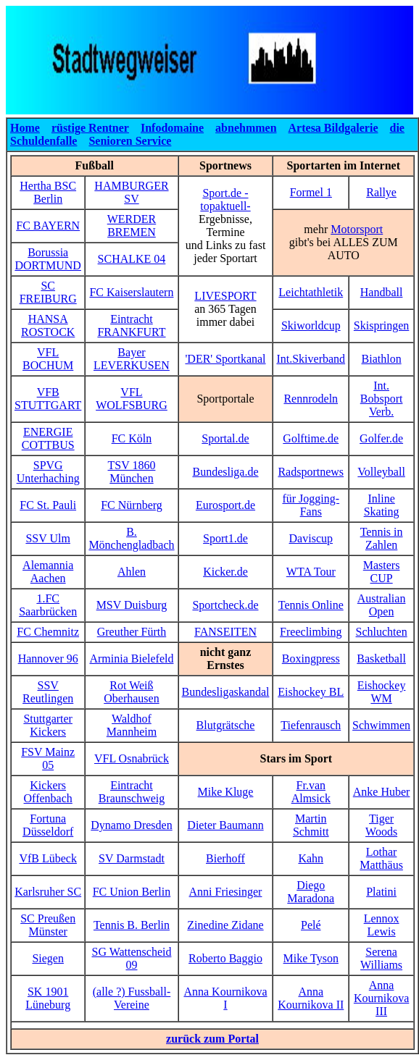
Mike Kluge (226, 792)
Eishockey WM (381, 691)
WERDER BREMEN (132, 225)
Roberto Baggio (225, 958)
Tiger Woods (381, 825)
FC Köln (132, 438)
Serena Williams (381, 958)
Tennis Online (311, 605)
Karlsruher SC (47, 892)
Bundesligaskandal (226, 692)
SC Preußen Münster (47, 925)
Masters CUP (381, 571)
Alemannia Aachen (47, 571)
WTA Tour (311, 571)
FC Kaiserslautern (131, 292)
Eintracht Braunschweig (132, 791)
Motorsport (357, 229)
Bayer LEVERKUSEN (132, 358)
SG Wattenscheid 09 (131, 958)
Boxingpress (311, 658)
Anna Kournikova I (225, 998)
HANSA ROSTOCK (48, 325)
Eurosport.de (225, 505)
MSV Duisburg (131, 605)
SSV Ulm (47, 538)
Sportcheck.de (225, 605)
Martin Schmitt (311, 825)
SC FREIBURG (48, 292)
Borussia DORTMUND (47, 259)
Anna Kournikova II (311, 998)
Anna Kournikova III (381, 998)
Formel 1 (311, 192)
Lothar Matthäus (381, 858)
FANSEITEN (225, 632)
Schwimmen (381, 725)
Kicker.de (225, 571)
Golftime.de (311, 438)
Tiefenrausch (311, 725)
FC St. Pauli (48, 505)
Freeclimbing (310, 632)
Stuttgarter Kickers (47, 725)
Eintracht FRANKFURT (131, 325)
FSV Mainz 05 (48, 758)
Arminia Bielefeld (131, 658)
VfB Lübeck (48, 858)
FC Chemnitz (48, 632)
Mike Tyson (311, 958)
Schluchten (381, 632)
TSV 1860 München (132, 471)
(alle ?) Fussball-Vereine (132, 998)
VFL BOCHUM (47, 358)
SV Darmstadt (132, 858)
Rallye (381, 192)
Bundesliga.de (225, 472)
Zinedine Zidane (225, 925)
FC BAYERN (48, 225)
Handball (381, 292)
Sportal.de (225, 438)
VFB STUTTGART (47, 398)
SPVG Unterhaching (48, 471)
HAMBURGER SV (131, 192)
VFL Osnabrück (131, 758)
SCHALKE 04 (132, 259)
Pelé (311, 925)
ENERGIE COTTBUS (48, 438)
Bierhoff (225, 858)
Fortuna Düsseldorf (47, 825)
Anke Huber (381, 792)
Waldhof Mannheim (132, 725)
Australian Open (381, 605)
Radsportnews (311, 472)
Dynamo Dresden (131, 825)
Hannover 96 (48, 658)
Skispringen (381, 325)
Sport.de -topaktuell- (225, 199)
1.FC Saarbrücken (48, 605)
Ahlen (131, 571)
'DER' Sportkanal (225, 359)
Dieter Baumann (225, 825)
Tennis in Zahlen (381, 538)
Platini (381, 892)
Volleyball (381, 472)
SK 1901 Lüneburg (47, 998)
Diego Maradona (310, 891)
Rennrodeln (310, 398)
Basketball (381, 658)
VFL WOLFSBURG (131, 398)
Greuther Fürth (132, 632)
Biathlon (382, 359)
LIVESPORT (225, 296)
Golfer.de (381, 438)
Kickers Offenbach (48, 791)
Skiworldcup (311, 325)
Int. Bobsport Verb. (381, 398)
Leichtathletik (310, 292)
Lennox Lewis (381, 925)
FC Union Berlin (132, 892)
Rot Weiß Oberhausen (131, 691)
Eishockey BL (311, 692)
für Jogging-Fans (310, 505)
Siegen (48, 958)
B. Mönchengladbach (131, 538)
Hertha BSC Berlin (48, 192)
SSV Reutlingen (47, 691)
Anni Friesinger (225, 892)
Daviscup (311, 538)
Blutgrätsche (225, 725)
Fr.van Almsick (311, 791)
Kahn (310, 858)
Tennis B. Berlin (132, 925)
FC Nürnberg (131, 505)
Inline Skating (381, 505)
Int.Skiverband (310, 359)
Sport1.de (225, 538)
